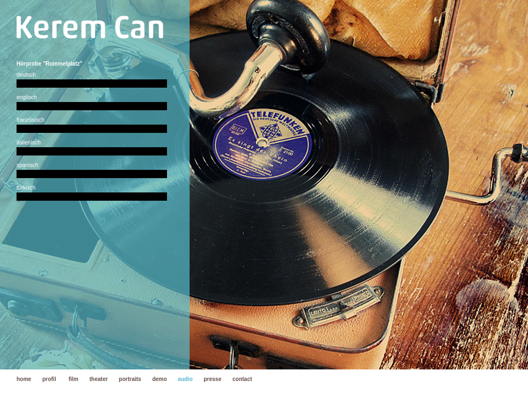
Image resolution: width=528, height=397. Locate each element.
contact (242, 379)
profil (49, 379)
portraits (130, 379)
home (24, 379)
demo (159, 379)
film (73, 379)
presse (213, 379)
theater (98, 379)
